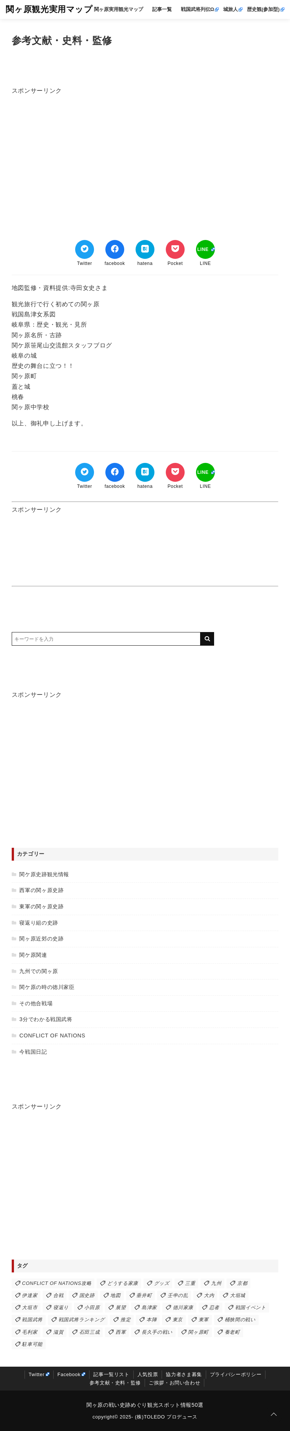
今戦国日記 (33, 1052)
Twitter (37, 1374)
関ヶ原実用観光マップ (118, 9)
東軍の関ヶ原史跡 (41, 906)
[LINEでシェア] (205, 249)
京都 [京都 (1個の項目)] (242, 1283)
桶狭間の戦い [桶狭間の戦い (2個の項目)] (240, 1319)
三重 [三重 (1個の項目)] (190, 1283)
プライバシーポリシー (235, 1374)
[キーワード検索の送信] (207, 639)
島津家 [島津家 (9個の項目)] (149, 1307)
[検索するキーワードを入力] (106, 639)
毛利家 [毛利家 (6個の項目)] (29, 1332)
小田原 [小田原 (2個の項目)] (92, 1307)
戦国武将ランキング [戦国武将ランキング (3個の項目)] (82, 1319)
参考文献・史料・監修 (115, 1383)
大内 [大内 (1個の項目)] (209, 1295)
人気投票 (147, 1374)
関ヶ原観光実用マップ (49, 9)
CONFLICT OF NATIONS (52, 1035)
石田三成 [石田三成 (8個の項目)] (89, 1332)
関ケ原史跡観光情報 (44, 874)
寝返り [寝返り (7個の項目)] (61, 1307)
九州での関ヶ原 (38, 971)
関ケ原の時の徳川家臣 (46, 987)
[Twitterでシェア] (84, 249)
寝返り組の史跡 (38, 923)
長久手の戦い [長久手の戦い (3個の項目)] (157, 1332)
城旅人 (230, 9)
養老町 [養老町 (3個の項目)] (232, 1332)
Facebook (68, 1374)
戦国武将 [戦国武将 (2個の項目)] (32, 1319)
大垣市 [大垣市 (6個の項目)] (29, 1307)
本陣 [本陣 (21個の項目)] (152, 1319)
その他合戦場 (35, 1003)
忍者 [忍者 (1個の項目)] (214, 1307)
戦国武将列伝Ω (197, 9)
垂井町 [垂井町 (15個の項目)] (144, 1295)
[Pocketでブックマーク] (175, 249)
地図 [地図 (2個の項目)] (115, 1295)
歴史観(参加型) (263, 9)
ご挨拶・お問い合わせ (174, 1383)
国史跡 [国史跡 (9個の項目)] (87, 1295)
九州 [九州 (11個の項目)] (216, 1283)
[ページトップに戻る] (273, 1414)
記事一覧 (162, 9)
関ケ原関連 (33, 955)
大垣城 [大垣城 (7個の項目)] (237, 1295)
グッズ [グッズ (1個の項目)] (162, 1283)
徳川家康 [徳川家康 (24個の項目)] (183, 1307)
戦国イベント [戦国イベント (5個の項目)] (250, 1307)
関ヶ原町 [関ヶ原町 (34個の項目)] (198, 1332)
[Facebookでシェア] (114, 249)
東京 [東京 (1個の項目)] (178, 1319)
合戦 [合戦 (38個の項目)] (58, 1295)
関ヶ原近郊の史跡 (41, 939)
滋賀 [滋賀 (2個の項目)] (58, 1332)
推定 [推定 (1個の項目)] (125, 1319)
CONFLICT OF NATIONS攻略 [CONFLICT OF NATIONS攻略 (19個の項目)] (56, 1283)
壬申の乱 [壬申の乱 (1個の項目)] (178, 1295)
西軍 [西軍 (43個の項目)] (121, 1332)
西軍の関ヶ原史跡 (41, 890)
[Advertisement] (145, 148)
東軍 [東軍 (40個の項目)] (204, 1319)
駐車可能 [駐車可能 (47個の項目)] (32, 1344)
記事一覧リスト (111, 1374)
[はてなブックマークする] (145, 249)
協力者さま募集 (184, 1374)
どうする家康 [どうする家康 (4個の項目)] (122, 1283)
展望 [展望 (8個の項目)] (121, 1307)
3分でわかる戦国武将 (45, 1019)
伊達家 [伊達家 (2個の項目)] (29, 1295)
